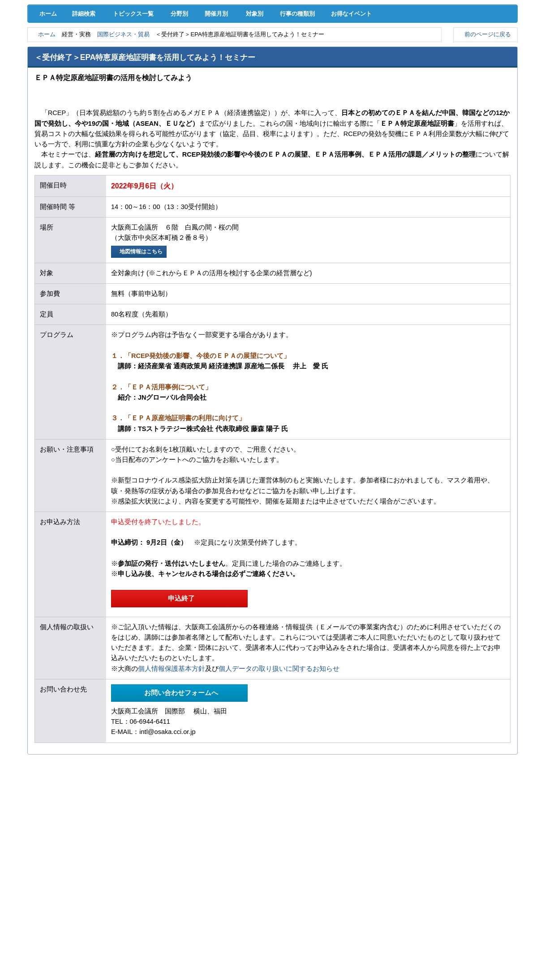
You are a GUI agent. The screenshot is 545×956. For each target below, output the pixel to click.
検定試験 (272, 67)
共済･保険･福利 (202, 49)
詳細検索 (85, 90)
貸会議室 (202, 67)
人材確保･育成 (272, 49)
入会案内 (488, 30)
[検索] (348, 30)
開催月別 (227, 90)
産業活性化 (342, 49)
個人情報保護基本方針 (171, 746)
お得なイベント (378, 90)
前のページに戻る (486, 111)
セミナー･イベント (132, 67)
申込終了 (179, 676)
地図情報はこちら (140, 328)
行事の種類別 (318, 90)
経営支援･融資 (62, 49)
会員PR (342, 67)
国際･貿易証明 (482, 49)
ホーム (46, 90)
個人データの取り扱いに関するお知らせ (279, 746)
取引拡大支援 (132, 49)
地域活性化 (412, 49)
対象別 (270, 90)
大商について (482, 67)
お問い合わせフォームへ (179, 771)
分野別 (184, 90)
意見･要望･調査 (62, 67)
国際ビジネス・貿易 (130, 111)
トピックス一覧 (137, 90)
